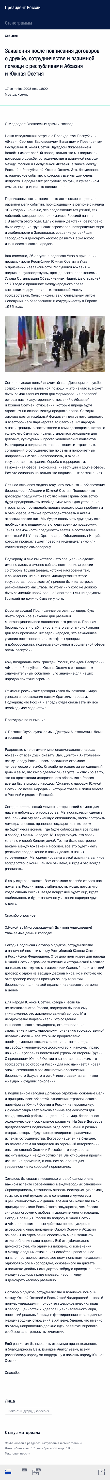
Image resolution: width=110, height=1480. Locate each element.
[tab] (8, 1472)
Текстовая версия (17, 1453)
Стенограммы (18, 23)
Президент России (23, 7)
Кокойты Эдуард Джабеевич (28, 1411)
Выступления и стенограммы (61, 1443)
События (11, 36)
